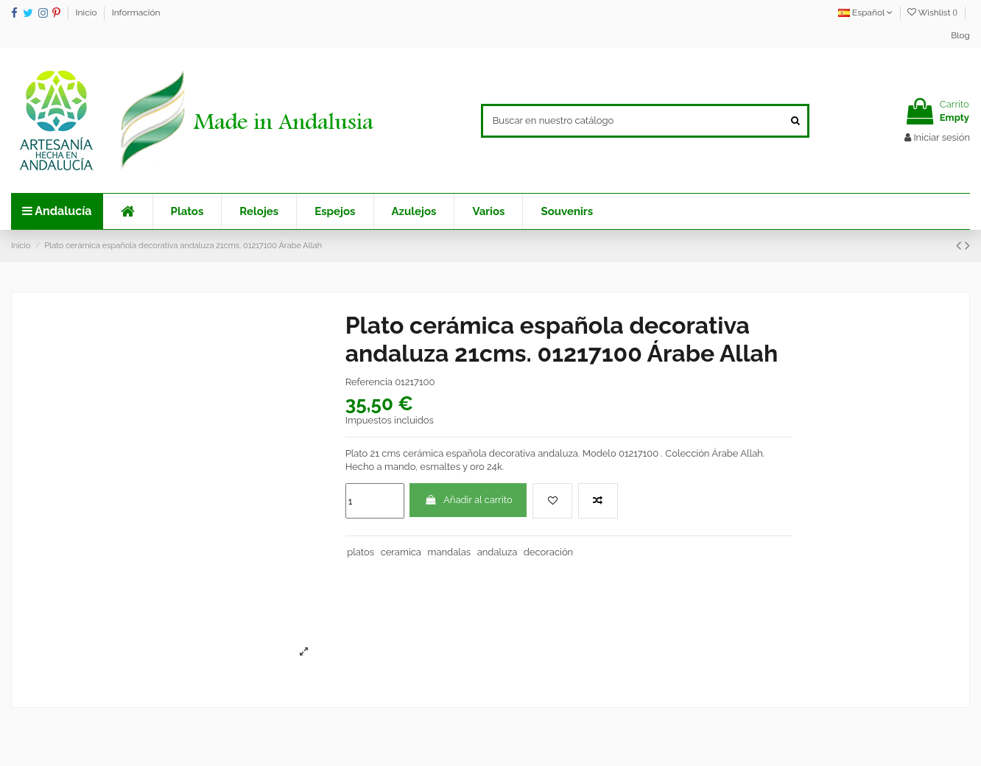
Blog (960, 35)
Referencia (369, 381)
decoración (548, 552)
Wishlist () (933, 12)
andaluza (497, 552)
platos (360, 552)
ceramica (401, 552)
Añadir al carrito (468, 499)
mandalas (449, 552)
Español (865, 12)
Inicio (87, 12)
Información (136, 12)
